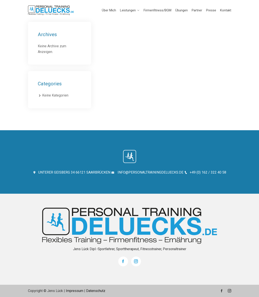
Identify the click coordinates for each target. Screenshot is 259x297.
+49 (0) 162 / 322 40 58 (205, 172)
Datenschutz (95, 291)
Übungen (181, 10)
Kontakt (225, 10)
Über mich (109, 10)
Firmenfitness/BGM (157, 10)
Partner (197, 10)
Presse (211, 10)
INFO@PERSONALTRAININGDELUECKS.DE (147, 172)
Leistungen (128, 10)
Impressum (74, 291)
